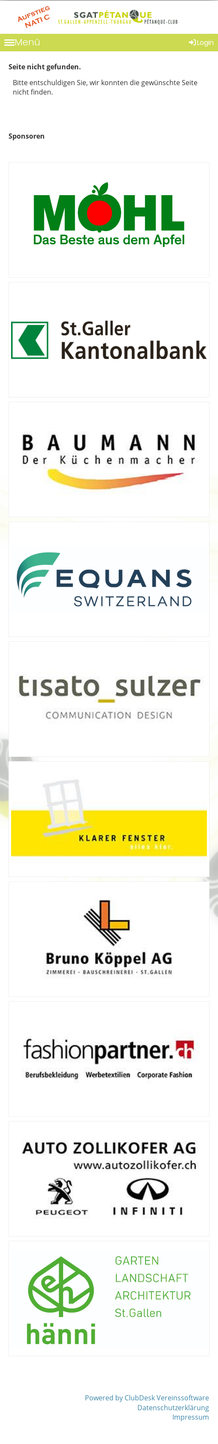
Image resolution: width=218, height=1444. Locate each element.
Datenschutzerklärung (173, 1407)
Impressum (190, 1417)
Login (201, 42)
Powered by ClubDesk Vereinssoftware (147, 1397)
